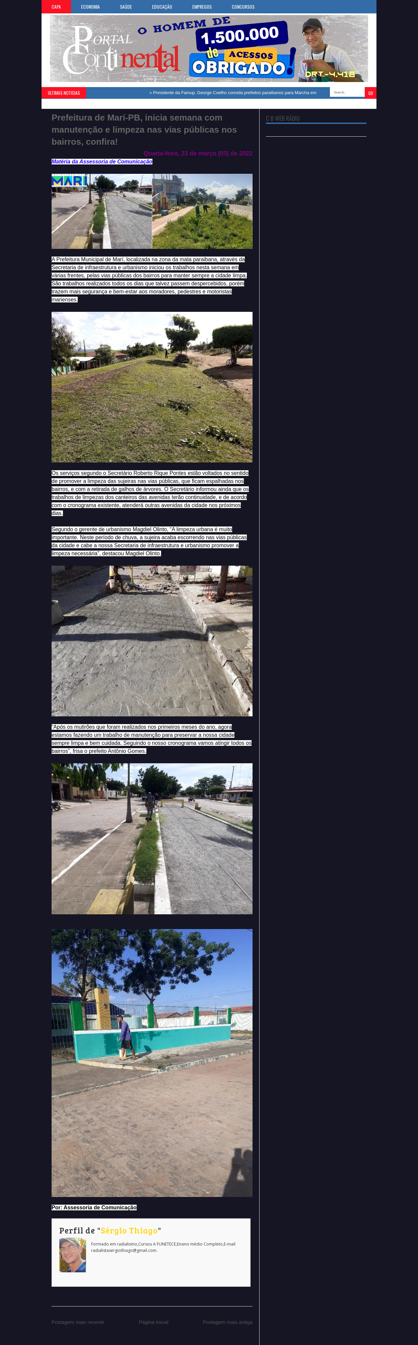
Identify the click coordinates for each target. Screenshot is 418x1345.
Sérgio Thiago (129, 1230)
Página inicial (153, 1322)
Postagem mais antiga (228, 1322)
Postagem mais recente (78, 1322)
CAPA (56, 6)
